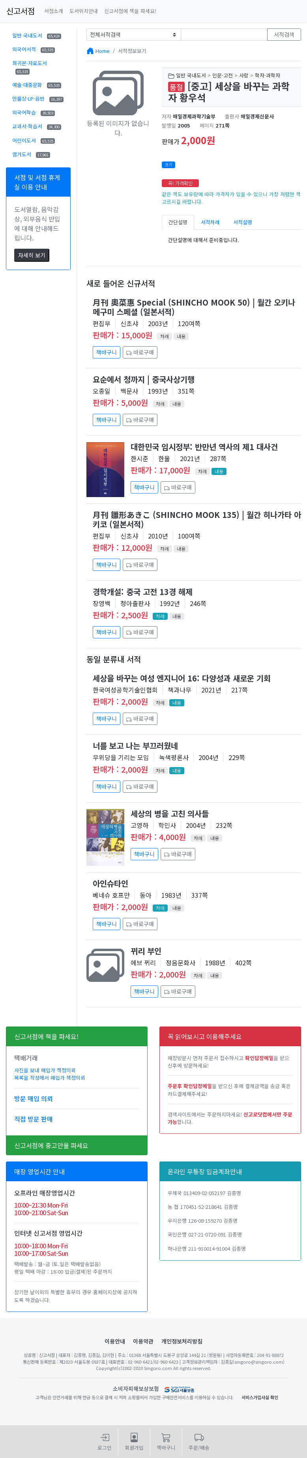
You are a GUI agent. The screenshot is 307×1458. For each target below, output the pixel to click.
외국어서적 (33, 49)
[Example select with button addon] (133, 34)
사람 (244, 75)
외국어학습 (33, 112)
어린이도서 (33, 140)
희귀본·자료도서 (29, 66)
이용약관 (143, 1341)
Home (102, 50)
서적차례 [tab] (210, 222)
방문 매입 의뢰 (33, 1098)
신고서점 (20, 11)
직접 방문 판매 (33, 1119)
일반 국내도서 (36, 35)
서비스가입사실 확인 (259, 1397)
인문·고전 (222, 75)
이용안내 (115, 1341)
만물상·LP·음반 (38, 98)
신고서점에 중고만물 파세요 (51, 1145)
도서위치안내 (83, 11)
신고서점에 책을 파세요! (130, 11)
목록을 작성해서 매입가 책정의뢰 (49, 1077)
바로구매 (140, 352)
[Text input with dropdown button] (224, 34)
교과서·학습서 (36, 126)
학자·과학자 (267, 75)
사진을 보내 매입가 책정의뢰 (45, 1070)
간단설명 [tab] (177, 222)
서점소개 (53, 11)
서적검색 (284, 34)
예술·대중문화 (36, 84)
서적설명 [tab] (242, 222)
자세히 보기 (31, 255)
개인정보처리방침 (181, 1341)
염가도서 (31, 154)
